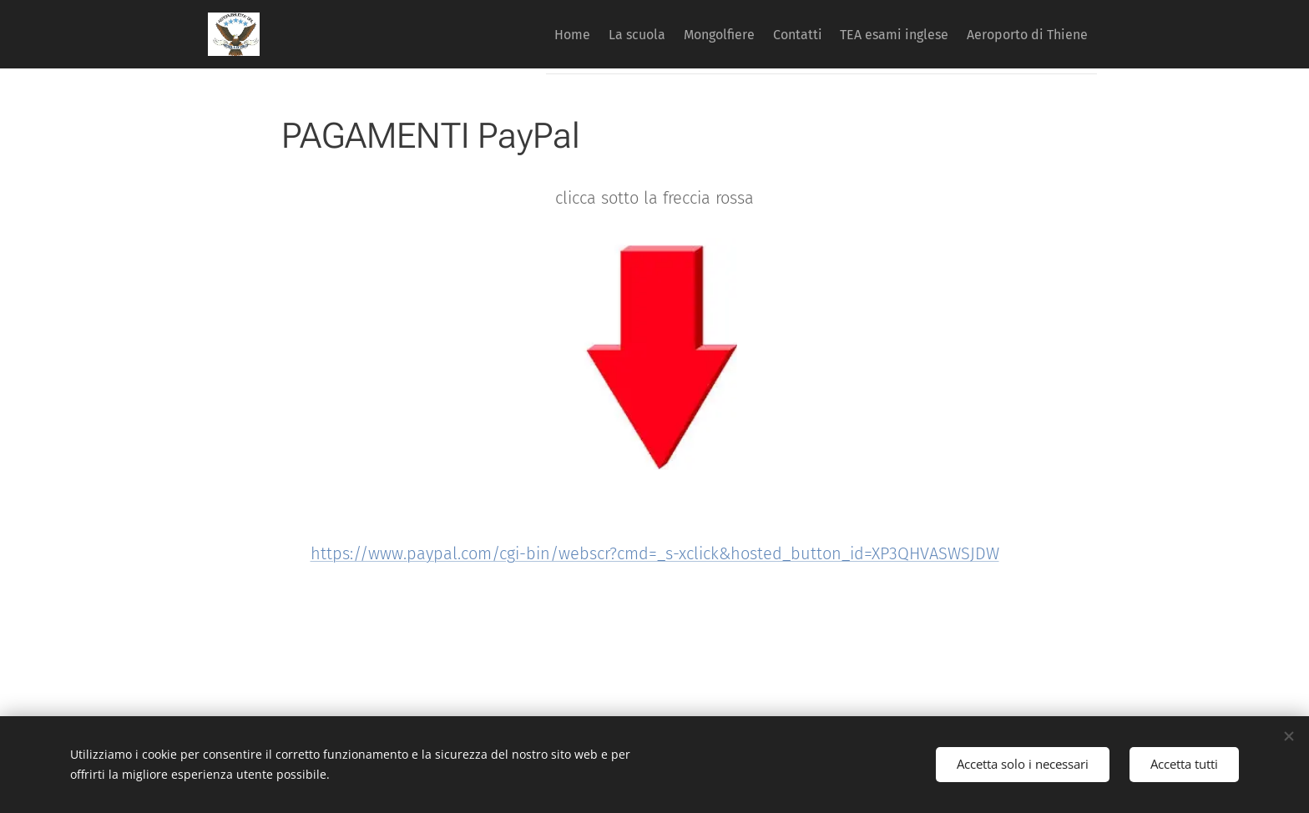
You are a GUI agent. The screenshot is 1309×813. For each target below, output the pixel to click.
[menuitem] (507, 34)
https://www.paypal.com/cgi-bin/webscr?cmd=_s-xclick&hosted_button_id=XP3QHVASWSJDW (655, 553)
